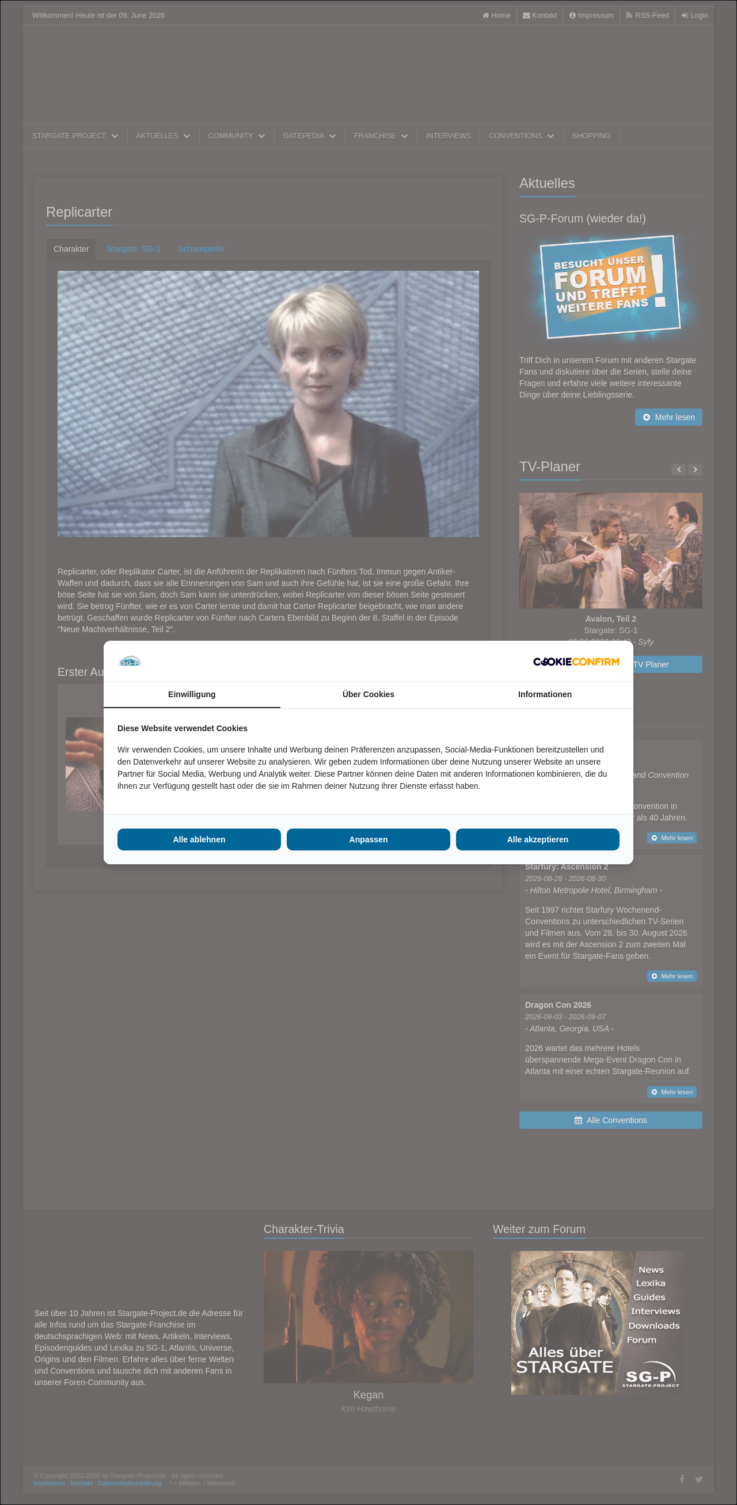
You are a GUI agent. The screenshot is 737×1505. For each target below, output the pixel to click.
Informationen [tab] (545, 694)
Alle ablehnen (199, 839)
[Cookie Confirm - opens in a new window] (576, 661)
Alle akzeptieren (538, 839)
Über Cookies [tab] (368, 694)
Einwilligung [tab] (191, 694)
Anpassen (368, 839)
